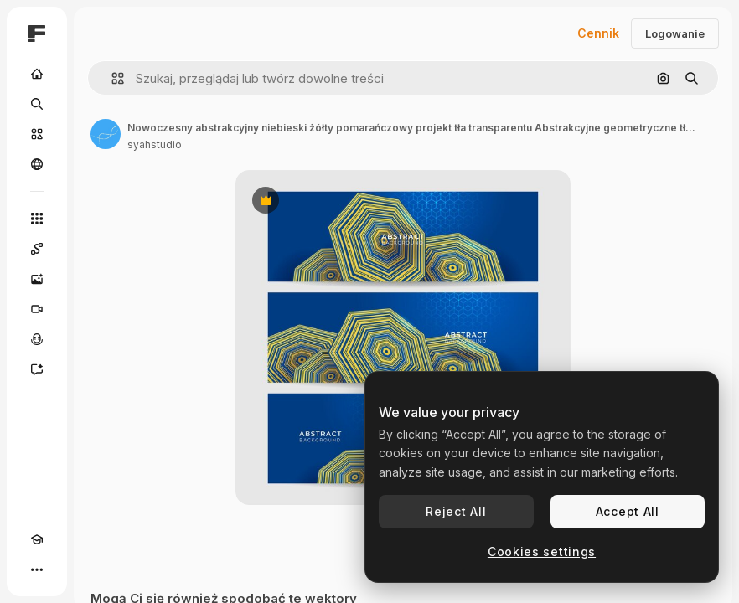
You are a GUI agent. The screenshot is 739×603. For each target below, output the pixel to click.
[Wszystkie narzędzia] (36, 218)
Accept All (627, 511)
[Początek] (36, 73)
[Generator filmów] (36, 309)
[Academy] (36, 539)
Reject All (456, 511)
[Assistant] (36, 369)
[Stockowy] (36, 134)
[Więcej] (36, 569)
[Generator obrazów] (36, 278)
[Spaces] (36, 248)
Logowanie (675, 33)
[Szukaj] (36, 103)
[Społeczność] (36, 164)
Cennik (598, 33)
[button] (111, 78)
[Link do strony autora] (105, 134)
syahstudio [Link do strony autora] (154, 144)
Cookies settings (542, 551)
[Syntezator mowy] (36, 339)
